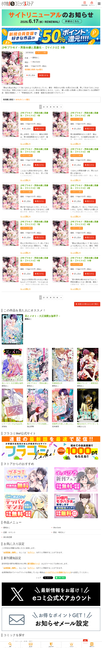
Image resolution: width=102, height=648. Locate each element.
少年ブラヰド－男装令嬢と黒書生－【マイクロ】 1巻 (34, 114)
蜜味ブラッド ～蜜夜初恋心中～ (88, 383)
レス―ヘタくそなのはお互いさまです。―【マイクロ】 (13, 424)
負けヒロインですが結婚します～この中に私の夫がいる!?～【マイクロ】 (38, 424)
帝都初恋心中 (57, 383)
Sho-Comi (36, 62)
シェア (38, 578)
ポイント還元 (42, 52)
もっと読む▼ (25, 144)
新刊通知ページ (34, 564)
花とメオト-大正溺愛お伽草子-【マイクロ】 (13, 383)
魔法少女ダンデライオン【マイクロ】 (88, 424)
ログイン (92, 3)
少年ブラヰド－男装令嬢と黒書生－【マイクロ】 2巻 (84, 114)
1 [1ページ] (40, 107)
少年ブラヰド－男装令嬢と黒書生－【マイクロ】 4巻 (84, 150)
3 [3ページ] (47, 107)
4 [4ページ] (50, 107)
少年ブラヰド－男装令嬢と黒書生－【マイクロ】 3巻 (34, 150)
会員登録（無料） (10, 553)
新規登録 (84, 3)
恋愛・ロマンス (9, 533)
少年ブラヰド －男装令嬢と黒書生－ (38, 383)
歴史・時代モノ (59, 533)
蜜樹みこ (35, 58)
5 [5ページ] (53, 107)
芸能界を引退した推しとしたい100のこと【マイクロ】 (63, 424)
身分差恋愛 (7, 537)
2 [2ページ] (43, 107)
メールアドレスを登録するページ (58, 573)
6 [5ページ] (57, 107)
